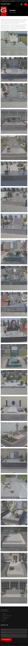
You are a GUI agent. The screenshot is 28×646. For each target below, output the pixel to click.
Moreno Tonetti (25, 644)
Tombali (14, 12)
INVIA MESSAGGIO (6, 639)
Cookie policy (3, 620)
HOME (10, 12)
